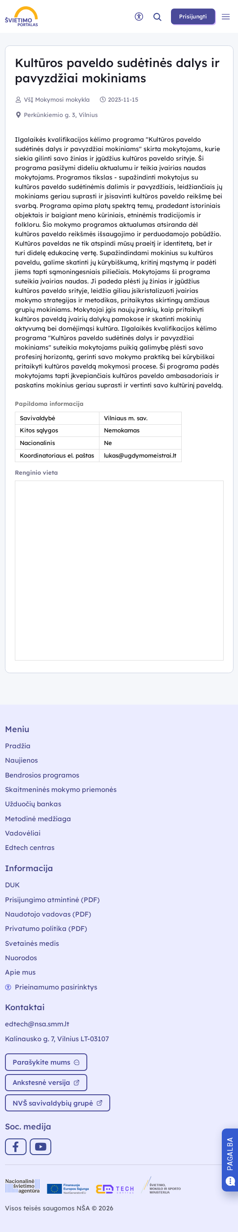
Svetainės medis (32, 943)
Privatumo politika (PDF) (46, 928)
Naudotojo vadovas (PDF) (48, 914)
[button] (157, 16)
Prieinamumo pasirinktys (51, 987)
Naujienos (21, 760)
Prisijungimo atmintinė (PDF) (52, 899)
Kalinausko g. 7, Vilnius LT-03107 (57, 1038)
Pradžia (18, 746)
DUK (12, 885)
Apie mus (20, 972)
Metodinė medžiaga (38, 818)
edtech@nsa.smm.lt (37, 1024)
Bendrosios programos (42, 775)
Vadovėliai (22, 833)
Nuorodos (21, 957)
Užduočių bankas (33, 804)
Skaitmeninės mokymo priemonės (61, 789)
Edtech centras (29, 847)
